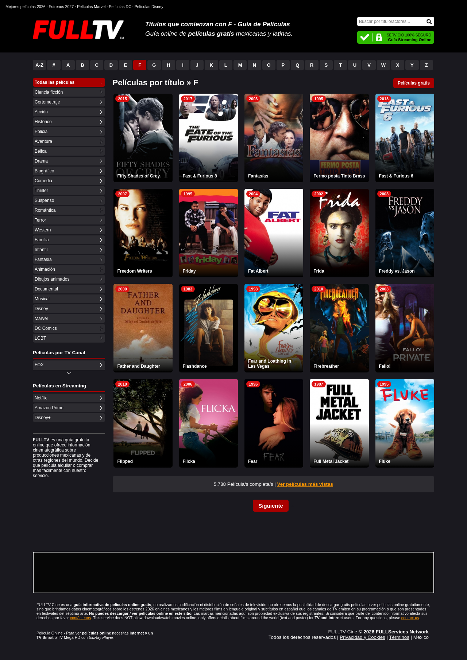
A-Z (39, 65)
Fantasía (43, 259)
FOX (39, 364)
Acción (41, 111)
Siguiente (270, 506)
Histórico (43, 121)
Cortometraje (47, 102)
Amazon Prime (49, 407)
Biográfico (44, 170)
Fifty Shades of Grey (138, 176)
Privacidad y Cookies (362, 637)
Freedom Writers (134, 271)
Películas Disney (149, 6)
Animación (45, 269)
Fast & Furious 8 (200, 176)
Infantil (41, 249)
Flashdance (195, 366)
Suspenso (44, 200)
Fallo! (385, 366)
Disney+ (43, 417)
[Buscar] (395, 21)
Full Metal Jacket (330, 461)
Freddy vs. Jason (397, 271)
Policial (42, 131)
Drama (41, 161)
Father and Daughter (138, 366)
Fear (252, 461)
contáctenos (80, 618)
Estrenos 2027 (61, 6)
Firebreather (326, 366)
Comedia (43, 180)
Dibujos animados (52, 279)
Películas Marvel (91, 6)
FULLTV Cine (342, 631)
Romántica (45, 210)
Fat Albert (258, 271)
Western (43, 230)
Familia (42, 239)
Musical (42, 298)
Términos (399, 637)
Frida (318, 271)
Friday (189, 271)
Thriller (41, 190)
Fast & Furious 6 (396, 176)
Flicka (189, 461)
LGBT (40, 338)
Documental (46, 289)
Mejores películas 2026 (25, 6)
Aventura (43, 141)
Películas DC (120, 6)
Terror (40, 220)
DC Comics (46, 328)
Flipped (125, 461)
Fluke (384, 461)
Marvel (41, 318)
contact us (410, 618)
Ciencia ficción (49, 92)
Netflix (41, 398)
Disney (41, 308)
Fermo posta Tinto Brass (339, 176)
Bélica (41, 151)
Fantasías (258, 176)
